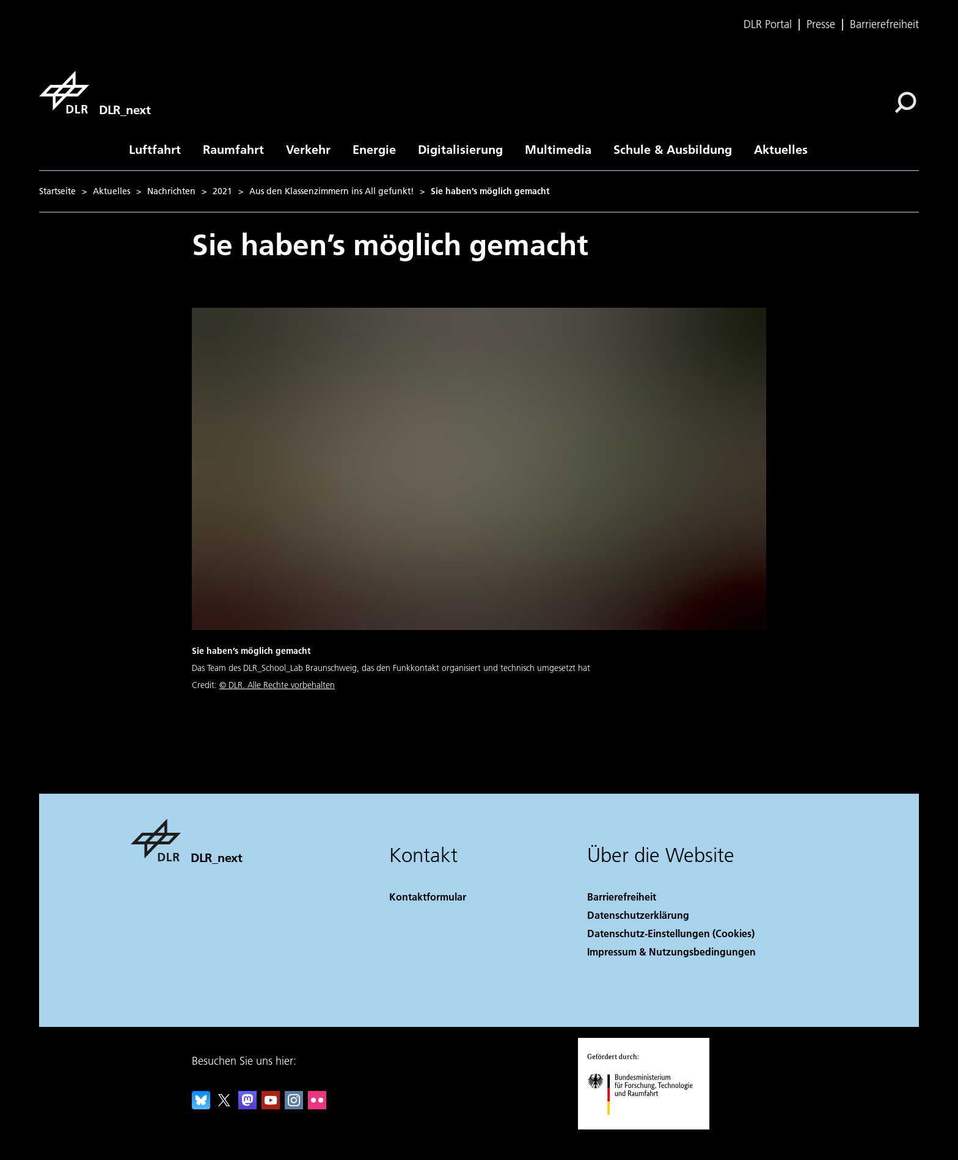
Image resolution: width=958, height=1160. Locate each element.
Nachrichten (171, 191)
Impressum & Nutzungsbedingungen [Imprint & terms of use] (671, 951)
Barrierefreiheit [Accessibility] (621, 896)
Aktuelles (781, 149)
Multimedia (558, 149)
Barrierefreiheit (884, 24)
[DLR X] (224, 1105)
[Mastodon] (247, 1105)
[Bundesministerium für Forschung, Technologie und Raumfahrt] (646, 1125)
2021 (222, 191)
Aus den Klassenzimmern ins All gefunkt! (331, 191)
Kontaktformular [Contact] (427, 896)
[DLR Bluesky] (201, 1105)
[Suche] (905, 103)
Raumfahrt (233, 149)
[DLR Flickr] (317, 1105)
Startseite (57, 191)
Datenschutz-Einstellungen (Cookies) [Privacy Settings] (671, 933)
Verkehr (308, 149)
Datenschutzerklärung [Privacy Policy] (638, 914)
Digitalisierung (460, 149)
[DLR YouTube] (270, 1105)
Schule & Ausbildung (672, 149)
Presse (820, 24)
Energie (374, 149)
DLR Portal (768, 24)
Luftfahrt (155, 149)
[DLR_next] (94, 92)
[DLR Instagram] (294, 1105)
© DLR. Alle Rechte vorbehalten (277, 685)
